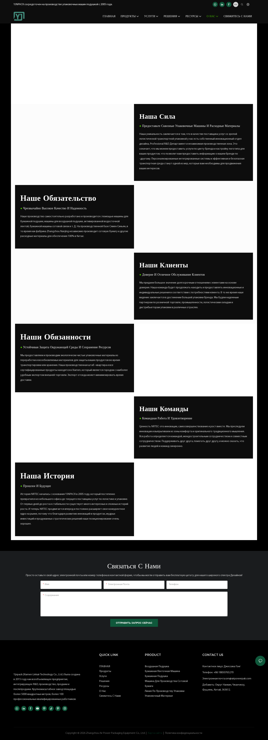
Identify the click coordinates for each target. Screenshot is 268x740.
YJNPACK (25, 44)
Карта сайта (155, 733)
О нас (38, 44)
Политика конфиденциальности (183, 733)
